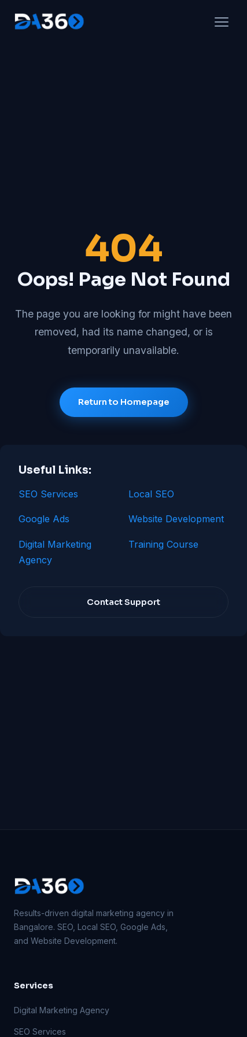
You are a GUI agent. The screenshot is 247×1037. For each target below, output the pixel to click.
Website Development (176, 519)
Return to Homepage (123, 402)
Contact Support (123, 602)
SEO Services (48, 494)
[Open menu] (221, 22)
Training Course (163, 544)
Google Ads (44, 519)
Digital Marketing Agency (61, 1010)
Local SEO (151, 494)
